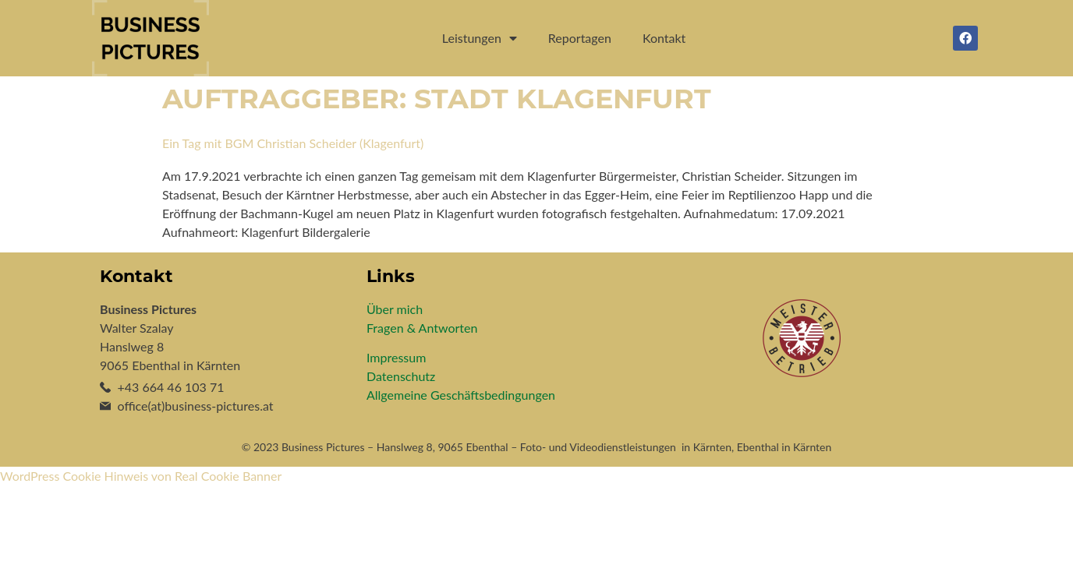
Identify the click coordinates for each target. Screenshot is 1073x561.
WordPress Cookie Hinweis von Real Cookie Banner (141, 475)
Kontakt (664, 37)
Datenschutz (401, 376)
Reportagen (579, 37)
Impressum (396, 357)
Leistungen (479, 38)
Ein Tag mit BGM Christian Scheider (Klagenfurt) (292, 143)
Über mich (395, 309)
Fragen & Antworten (422, 327)
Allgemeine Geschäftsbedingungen (461, 394)
